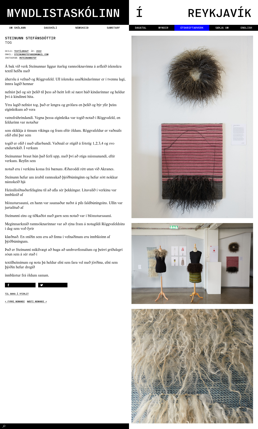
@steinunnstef (28, 57)
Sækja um (222, 27)
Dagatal (140, 27)
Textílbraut (21, 51)
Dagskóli (50, 27)
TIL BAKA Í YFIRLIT (17, 293)
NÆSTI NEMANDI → (37, 301)
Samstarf (113, 27)
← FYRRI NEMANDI (15, 301)
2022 (38, 51)
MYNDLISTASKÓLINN (63, 12)
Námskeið (82, 27)
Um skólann (17, 27)
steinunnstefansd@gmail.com (31, 54)
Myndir (163, 27)
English (246, 27)
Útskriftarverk (191, 27)
